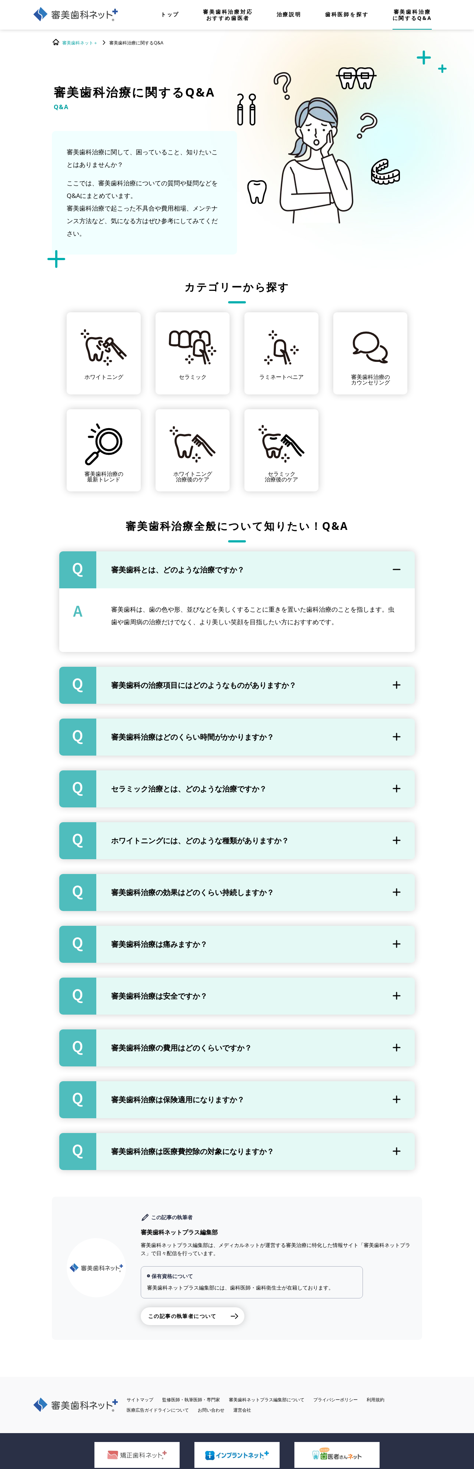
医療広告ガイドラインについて (158, 1410)
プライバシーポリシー (335, 1399)
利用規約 (375, 1399)
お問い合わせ (211, 1410)
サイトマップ (140, 1399)
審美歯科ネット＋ (80, 43)
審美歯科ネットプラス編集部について (266, 1399)
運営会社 (242, 1410)
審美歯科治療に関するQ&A (412, 15)
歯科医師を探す (347, 15)
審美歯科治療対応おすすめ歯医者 (228, 15)
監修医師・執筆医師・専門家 (191, 1399)
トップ (170, 15)
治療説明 (289, 15)
